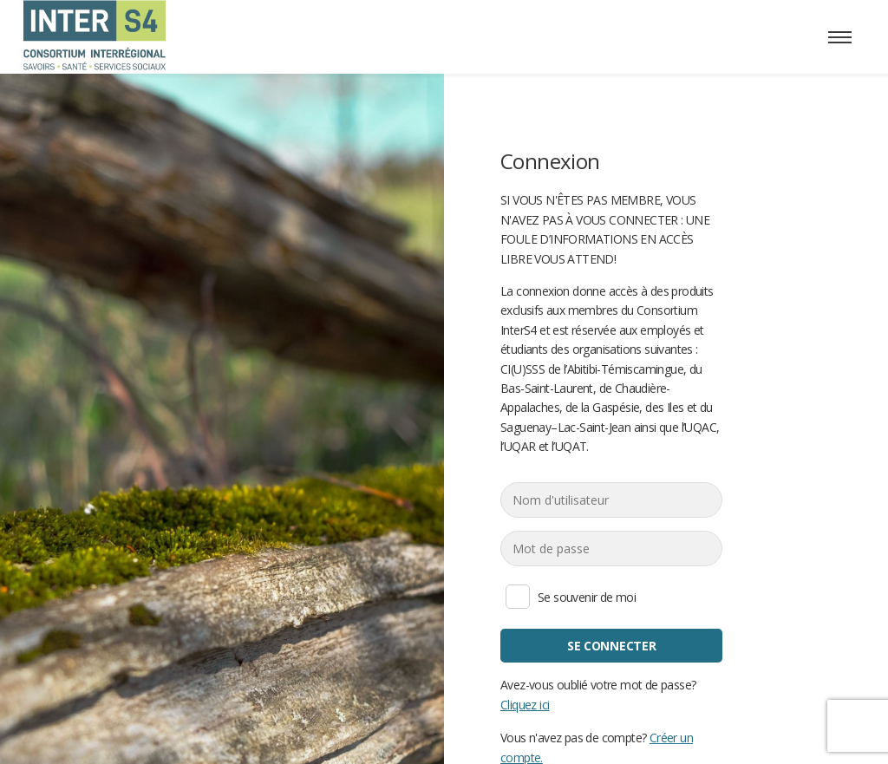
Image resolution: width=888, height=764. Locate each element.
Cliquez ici (524, 703)
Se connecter (611, 645)
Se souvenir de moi (518, 596)
